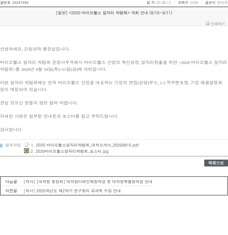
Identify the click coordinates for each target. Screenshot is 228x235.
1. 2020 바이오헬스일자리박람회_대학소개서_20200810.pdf (81, 145)
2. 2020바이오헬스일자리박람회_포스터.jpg (66, 151)
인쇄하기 (218, 23)
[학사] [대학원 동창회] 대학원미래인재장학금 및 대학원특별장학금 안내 (87, 181)
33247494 (20, 2)
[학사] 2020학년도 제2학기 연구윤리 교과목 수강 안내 (72, 190)
